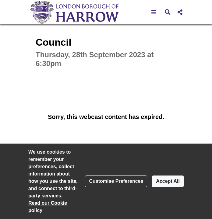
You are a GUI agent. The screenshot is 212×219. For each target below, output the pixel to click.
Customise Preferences (116, 181)
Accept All (168, 181)
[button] (154, 12)
